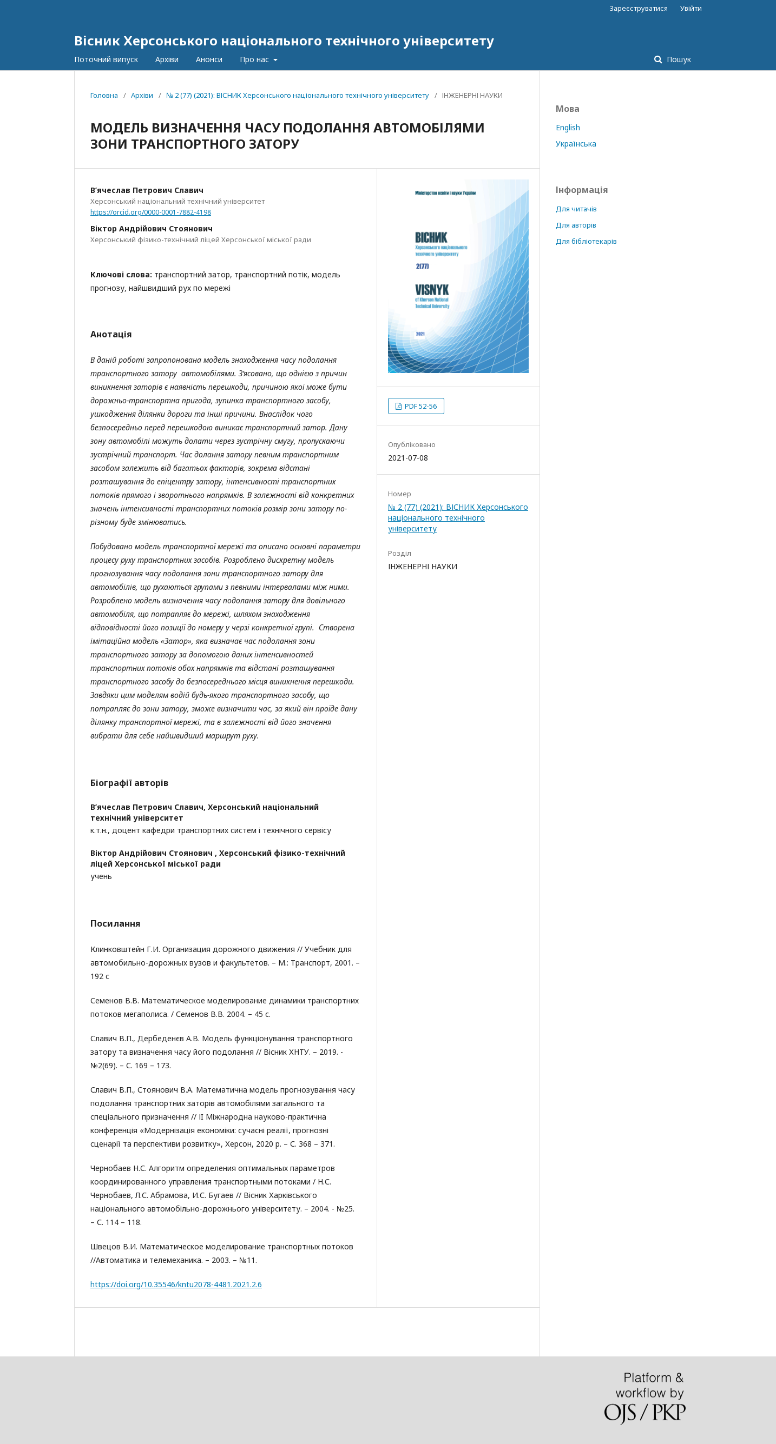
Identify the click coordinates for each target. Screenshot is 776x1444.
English (568, 127)
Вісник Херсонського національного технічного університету (284, 40)
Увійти (691, 8)
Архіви (167, 59)
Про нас (255, 59)
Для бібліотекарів (586, 241)
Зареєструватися (639, 8)
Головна (104, 95)
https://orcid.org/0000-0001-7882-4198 (150, 212)
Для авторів (576, 225)
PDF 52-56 (420, 406)
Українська (576, 143)
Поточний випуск (106, 59)
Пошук (678, 59)
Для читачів (576, 209)
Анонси (209, 59)
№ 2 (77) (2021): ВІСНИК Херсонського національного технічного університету (297, 95)
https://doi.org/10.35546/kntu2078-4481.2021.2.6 (176, 1284)
